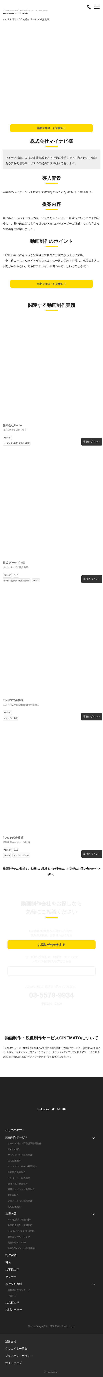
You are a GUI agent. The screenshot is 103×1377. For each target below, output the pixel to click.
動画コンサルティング (19, 1237)
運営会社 (10, 1341)
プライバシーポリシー (19, 1355)
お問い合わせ (13, 1309)
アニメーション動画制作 (20, 1201)
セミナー (10, 1276)
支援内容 (10, 1213)
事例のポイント (91, 441)
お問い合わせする (51, 945)
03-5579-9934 (51, 995)
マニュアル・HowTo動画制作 (22, 1166)
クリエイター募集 (16, 1348)
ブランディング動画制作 (20, 1155)
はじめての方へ (15, 1130)
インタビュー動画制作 (19, 1178)
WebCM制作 (14, 1149)
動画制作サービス (16, 1137)
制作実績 (10, 1255)
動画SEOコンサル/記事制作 (21, 1248)
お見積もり (12, 1302)
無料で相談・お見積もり (51, 128)
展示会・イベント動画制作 (21, 1189)
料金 (8, 1262)
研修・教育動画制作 (18, 1183)
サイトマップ (13, 1362)
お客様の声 (12, 1269)
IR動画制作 (13, 1195)
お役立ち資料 (13, 1283)
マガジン (12, 1295)
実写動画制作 (14, 1206)
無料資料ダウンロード (19, 1290)
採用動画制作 (14, 1160)
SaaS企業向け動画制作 (19, 1219)
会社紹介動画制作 (17, 1172)
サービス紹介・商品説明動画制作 (24, 1143)
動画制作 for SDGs (17, 1242)
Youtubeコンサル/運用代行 (21, 1231)
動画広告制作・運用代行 (20, 1225)
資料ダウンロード (51, 971)
